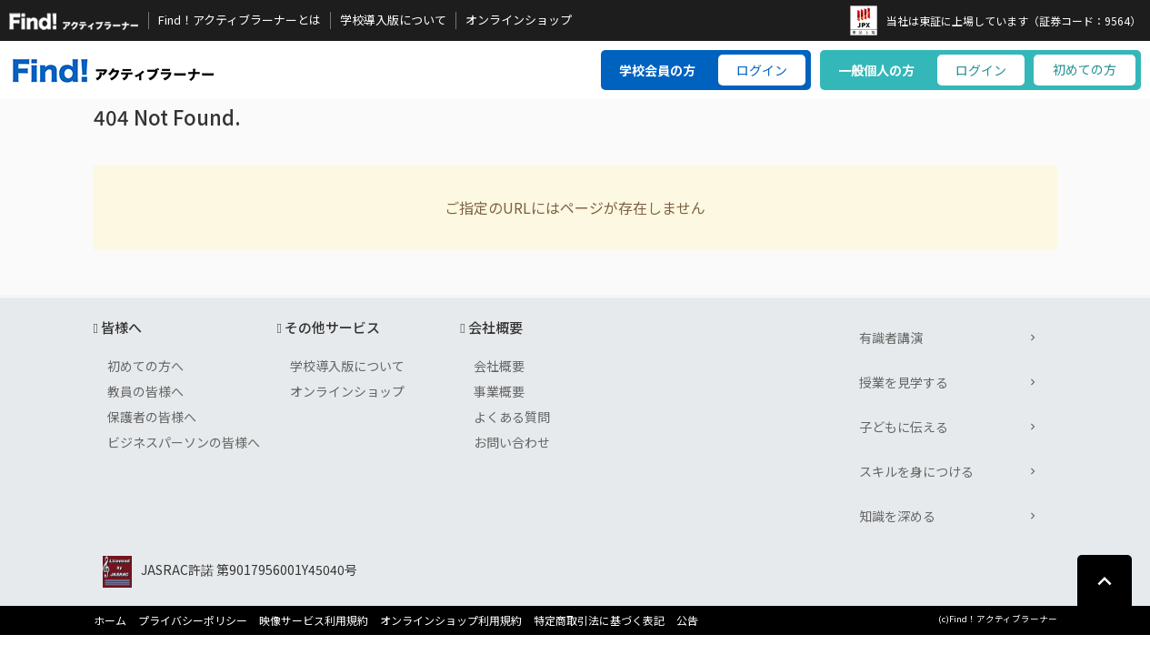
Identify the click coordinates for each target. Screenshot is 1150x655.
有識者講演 (891, 337)
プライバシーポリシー (192, 620)
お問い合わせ (512, 442)
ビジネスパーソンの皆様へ (183, 442)
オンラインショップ (518, 20)
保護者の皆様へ (151, 417)
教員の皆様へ (145, 391)
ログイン (761, 70)
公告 (687, 620)
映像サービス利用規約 (313, 620)
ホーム (110, 620)
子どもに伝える (903, 427)
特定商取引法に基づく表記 (599, 620)
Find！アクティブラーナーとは (239, 20)
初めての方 (1084, 69)
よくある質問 (512, 417)
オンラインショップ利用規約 (451, 620)
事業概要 (499, 391)
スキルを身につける (916, 471)
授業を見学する (903, 382)
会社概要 (499, 366)
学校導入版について (393, 20)
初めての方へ (145, 366)
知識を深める (897, 516)
